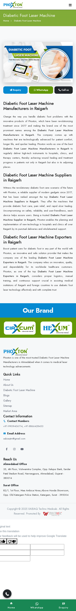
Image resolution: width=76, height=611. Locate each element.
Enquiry (15, 90)
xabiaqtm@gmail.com (14, 438)
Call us (64, 90)
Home (6, 20)
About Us (8, 385)
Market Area (10, 411)
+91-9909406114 (13, 426)
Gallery (7, 400)
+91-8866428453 (33, 426)
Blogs (6, 395)
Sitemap (7, 406)
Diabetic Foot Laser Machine (19, 390)
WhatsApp (41, 90)
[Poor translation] (12, 541)
